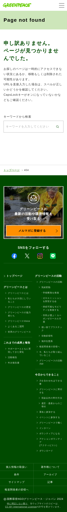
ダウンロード (46, 451)
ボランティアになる (49, 433)
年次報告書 (13, 363)
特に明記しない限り (17, 503)
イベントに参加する (49, 417)
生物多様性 (47, 336)
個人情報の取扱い (16, 466)
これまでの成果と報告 (17, 342)
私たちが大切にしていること (19, 300)
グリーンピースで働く (50, 422)
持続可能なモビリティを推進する (52, 308)
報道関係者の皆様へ (49, 346)
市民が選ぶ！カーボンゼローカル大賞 (52, 318)
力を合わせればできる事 (50, 382)
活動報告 (12, 357)
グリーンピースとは (16, 287)
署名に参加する (47, 412)
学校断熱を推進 (51, 292)
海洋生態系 (47, 341)
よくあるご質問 (16, 326)
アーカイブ (50, 474)
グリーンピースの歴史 (19, 307)
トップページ (12, 170)
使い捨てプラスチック (51, 329)
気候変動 (46, 287)
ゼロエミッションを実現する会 (52, 300)
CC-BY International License (21, 507)
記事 (50, 482)
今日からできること (47, 374)
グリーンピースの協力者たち (19, 314)
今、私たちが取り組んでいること (50, 353)
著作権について (50, 466)
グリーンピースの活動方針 (50, 362)
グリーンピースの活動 (48, 275)
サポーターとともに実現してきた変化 (19, 350)
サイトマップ (17, 482)
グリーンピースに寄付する (50, 391)
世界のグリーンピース (19, 332)
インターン (45, 428)
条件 (16, 474)
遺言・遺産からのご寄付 (51, 405)
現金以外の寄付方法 (51, 398)
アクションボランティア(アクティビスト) (50, 442)
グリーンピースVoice (19, 321)
